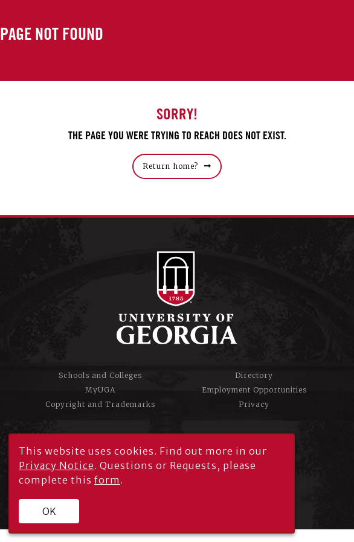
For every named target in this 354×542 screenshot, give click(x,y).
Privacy (254, 404)
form (107, 480)
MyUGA (100, 389)
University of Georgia (177, 298)
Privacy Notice (56, 465)
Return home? (170, 166)
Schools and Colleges (100, 375)
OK (49, 511)
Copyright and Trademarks (100, 404)
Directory (254, 375)
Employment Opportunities (254, 389)
